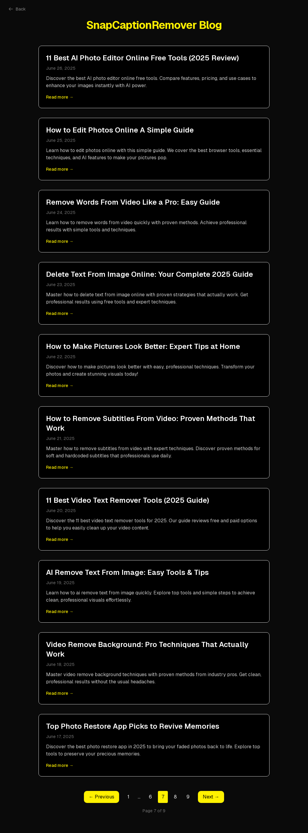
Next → (211, 797)
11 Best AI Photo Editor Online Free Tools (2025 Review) (142, 58)
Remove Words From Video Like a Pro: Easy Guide (133, 202)
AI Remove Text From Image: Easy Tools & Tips (127, 572)
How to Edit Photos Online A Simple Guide (120, 130)
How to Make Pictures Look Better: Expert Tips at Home (143, 346)
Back (17, 9)
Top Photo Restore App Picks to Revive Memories (132, 726)
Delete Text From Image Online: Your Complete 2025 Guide (149, 274)
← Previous (101, 797)
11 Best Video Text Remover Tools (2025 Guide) (127, 500)
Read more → (59, 97)
